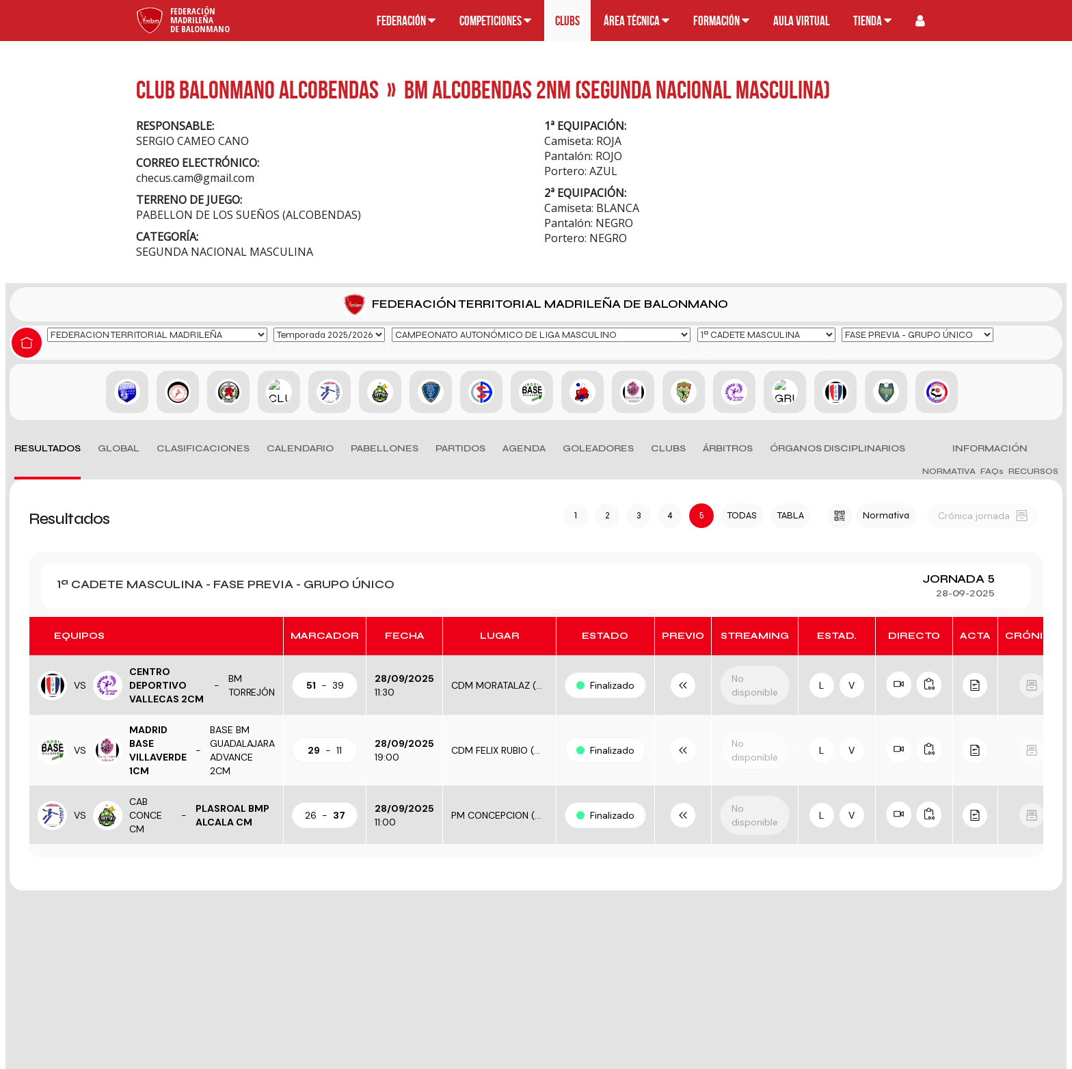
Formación (721, 21)
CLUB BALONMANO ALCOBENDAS (257, 89)
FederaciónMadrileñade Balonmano (200, 20)
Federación (406, 21)
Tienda (872, 21)
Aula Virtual (801, 21)
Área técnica (636, 21)
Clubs (567, 21)
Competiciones (495, 21)
